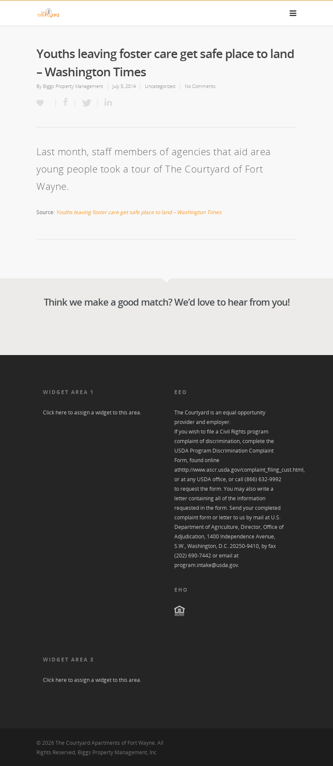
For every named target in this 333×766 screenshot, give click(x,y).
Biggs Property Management (73, 86)
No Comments (200, 86)
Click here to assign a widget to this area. (92, 412)
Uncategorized (160, 86)
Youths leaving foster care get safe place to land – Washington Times (139, 212)
